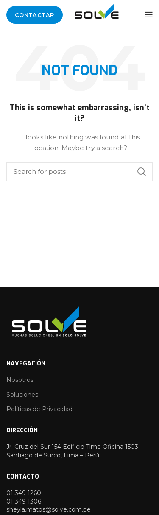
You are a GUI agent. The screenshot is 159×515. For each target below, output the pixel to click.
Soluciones (22, 394)
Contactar (34, 14)
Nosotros (19, 380)
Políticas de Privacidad (39, 409)
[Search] (79, 171)
